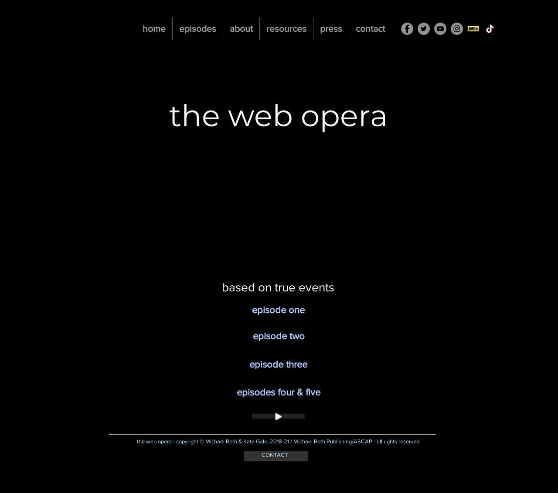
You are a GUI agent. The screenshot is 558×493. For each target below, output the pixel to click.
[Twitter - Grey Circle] (424, 29)
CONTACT (275, 455)
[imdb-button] (473, 29)
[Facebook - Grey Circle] (407, 29)
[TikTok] (490, 29)
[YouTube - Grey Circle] (440, 29)
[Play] (278, 416)
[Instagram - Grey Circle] (457, 29)
